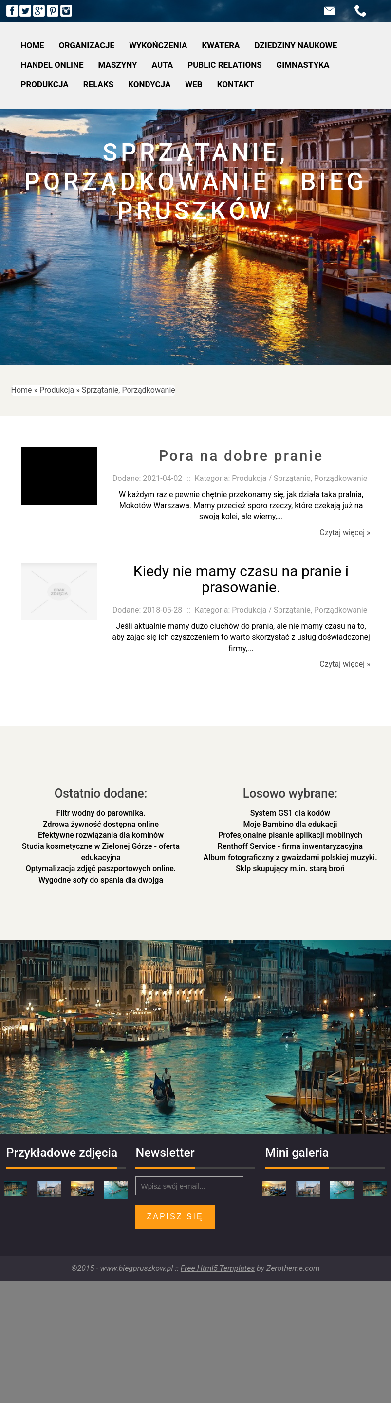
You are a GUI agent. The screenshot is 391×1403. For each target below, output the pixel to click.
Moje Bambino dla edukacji (290, 824)
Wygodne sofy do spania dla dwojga (100, 879)
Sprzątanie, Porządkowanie (128, 390)
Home (21, 390)
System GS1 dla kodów (290, 813)
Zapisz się (175, 1216)
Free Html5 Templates (218, 1268)
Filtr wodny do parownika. (100, 813)
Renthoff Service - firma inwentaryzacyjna (290, 846)
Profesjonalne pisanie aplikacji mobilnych (290, 835)
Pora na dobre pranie (241, 455)
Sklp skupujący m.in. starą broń (290, 868)
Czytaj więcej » (344, 532)
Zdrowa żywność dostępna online (101, 824)
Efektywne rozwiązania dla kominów (101, 835)
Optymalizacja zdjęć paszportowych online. (101, 868)
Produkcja (56, 390)
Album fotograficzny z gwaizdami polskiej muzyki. (290, 857)
